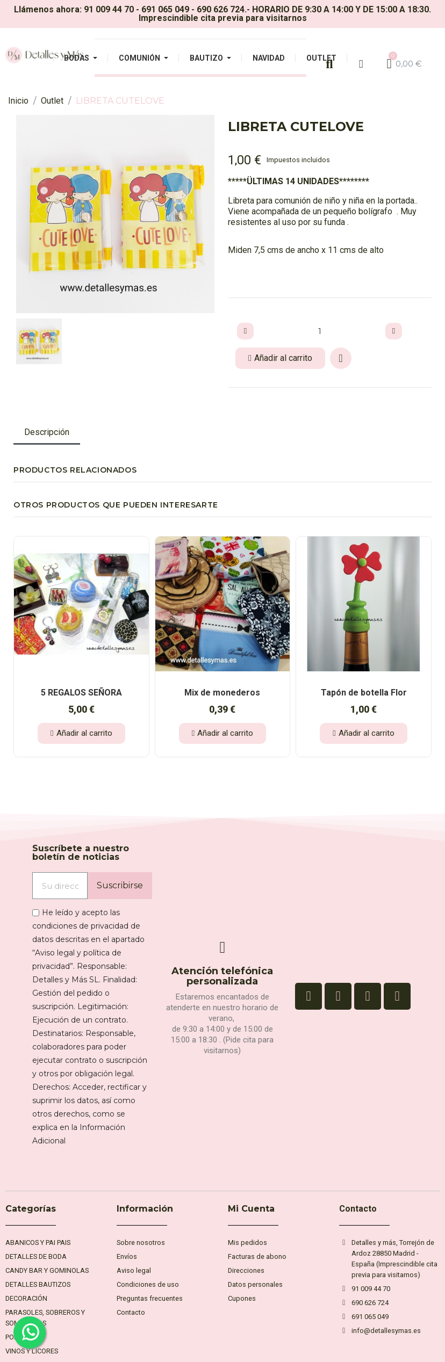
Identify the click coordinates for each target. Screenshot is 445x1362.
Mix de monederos (222, 692)
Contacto (358, 1209)
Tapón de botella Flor (364, 692)
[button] (23, 214)
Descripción (46, 432)
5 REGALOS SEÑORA (81, 692)
